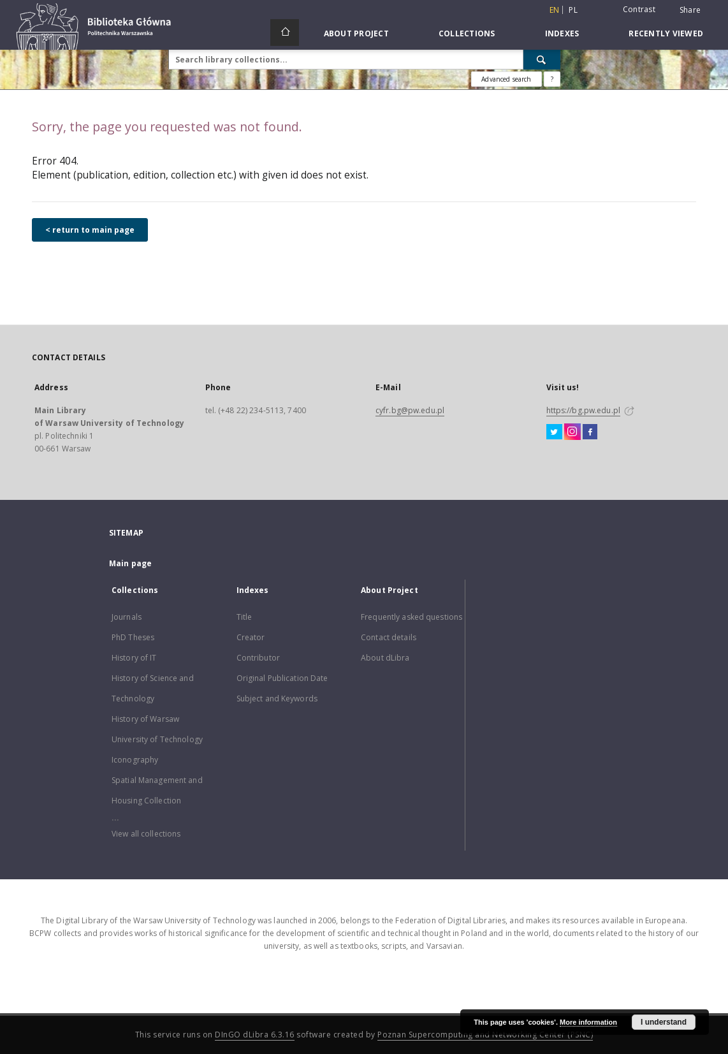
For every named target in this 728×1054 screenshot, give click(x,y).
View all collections (146, 833)
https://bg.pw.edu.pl (583, 410)
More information (588, 1022)
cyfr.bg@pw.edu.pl (409, 410)
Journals (127, 616)
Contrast (639, 9)
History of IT (134, 657)
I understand (664, 1022)
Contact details (388, 637)
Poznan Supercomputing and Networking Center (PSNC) (485, 1034)
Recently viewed (666, 33)
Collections (467, 33)
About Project (356, 33)
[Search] (541, 59)
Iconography (135, 759)
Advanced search (506, 79)
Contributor (258, 657)
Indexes (562, 33)
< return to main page (90, 229)
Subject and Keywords (277, 698)
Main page (130, 563)
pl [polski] (573, 10)
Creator (251, 637)
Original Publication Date (282, 678)
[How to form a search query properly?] (552, 79)
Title (244, 616)
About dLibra (385, 657)
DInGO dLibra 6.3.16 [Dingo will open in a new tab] (255, 1034)
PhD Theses (133, 637)
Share (690, 10)
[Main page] (284, 32)
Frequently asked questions (411, 616)
